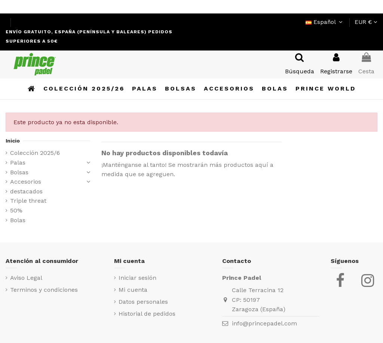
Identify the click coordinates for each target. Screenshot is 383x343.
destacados (26, 191)
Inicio (13, 141)
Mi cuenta (133, 289)
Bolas (17, 220)
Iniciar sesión (137, 277)
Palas (17, 162)
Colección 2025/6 (35, 152)
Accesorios (25, 181)
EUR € (366, 22)
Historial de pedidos (147, 313)
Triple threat (28, 200)
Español (325, 22)
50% (16, 210)
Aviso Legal (26, 277)
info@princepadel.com (264, 323)
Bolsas (19, 172)
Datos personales (143, 301)
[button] (325, 89)
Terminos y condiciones (44, 289)
